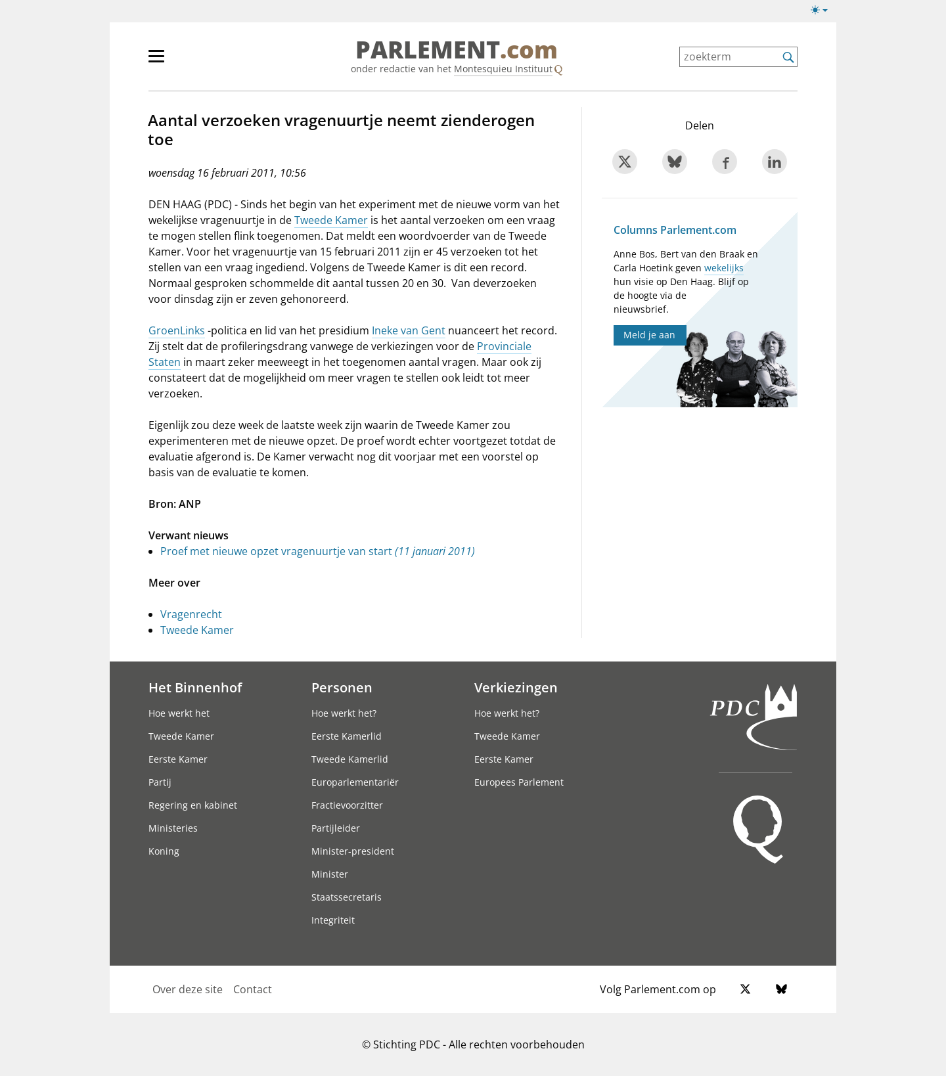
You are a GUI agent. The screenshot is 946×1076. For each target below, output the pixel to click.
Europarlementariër (355, 782)
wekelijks (724, 267)
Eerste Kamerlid (346, 736)
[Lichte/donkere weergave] (823, 12)
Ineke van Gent (408, 330)
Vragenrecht (191, 614)
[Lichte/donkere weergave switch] (823, 10)
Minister (329, 874)
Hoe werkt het (179, 713)
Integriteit (333, 920)
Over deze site (187, 989)
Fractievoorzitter (347, 805)
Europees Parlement (519, 782)
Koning (163, 851)
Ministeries (173, 828)
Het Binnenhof (195, 687)
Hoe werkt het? (343, 713)
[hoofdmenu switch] (156, 61)
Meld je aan (649, 334)
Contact (252, 989)
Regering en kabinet (192, 805)
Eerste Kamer (178, 759)
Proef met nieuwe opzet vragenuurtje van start (317, 551)
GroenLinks (176, 330)
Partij (159, 782)
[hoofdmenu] (199, 61)
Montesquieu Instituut (503, 68)
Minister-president (352, 851)
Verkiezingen (516, 687)
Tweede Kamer (331, 220)
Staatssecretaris (346, 897)
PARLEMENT (456, 50)
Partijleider (335, 828)
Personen (341, 687)
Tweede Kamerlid (349, 759)
